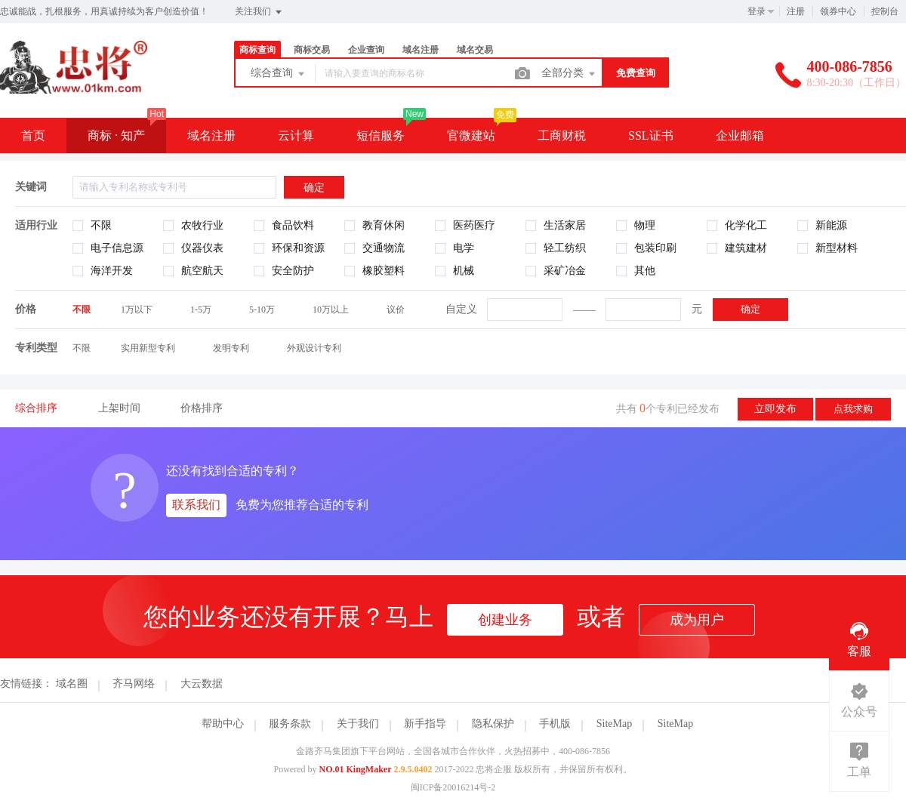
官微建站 (471, 135)
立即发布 (775, 408)
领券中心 (838, 11)
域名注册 (420, 50)
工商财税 (562, 135)
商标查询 (257, 50)
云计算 (296, 135)
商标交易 (312, 50)
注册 (796, 11)
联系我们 (196, 504)
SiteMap (614, 723)
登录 (756, 11)
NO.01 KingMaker (355, 769)
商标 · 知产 (116, 135)
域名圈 (72, 683)
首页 (33, 135)
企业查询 (366, 50)
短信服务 (380, 135)
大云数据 (201, 683)
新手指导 (425, 723)
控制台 (884, 11)
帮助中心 (223, 723)
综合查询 (279, 74)
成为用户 (697, 619)
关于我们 (358, 723)
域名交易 (475, 50)
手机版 (555, 723)
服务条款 (290, 723)
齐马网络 (133, 683)
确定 (750, 309)
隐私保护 (493, 723)
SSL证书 (650, 135)
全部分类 (569, 74)
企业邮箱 (740, 135)
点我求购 (853, 408)
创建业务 (505, 619)
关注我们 (259, 12)
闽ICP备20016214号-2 (453, 787)
